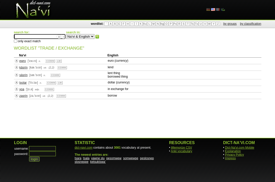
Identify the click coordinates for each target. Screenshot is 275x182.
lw (59, 61)
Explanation (233, 151)
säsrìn (23, 75)
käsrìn (23, 67)
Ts (192, 23)
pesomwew (113, 158)
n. (40, 61)
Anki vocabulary (181, 151)
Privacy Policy (234, 154)
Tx (196, 23)
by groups (230, 24)
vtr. (45, 67)
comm (50, 61)
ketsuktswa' (98, 162)
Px (175, 23)
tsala (86, 158)
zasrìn (23, 96)
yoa (21, 89)
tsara (78, 158)
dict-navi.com (84, 147)
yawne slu (98, 158)
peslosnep (147, 158)
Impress (230, 158)
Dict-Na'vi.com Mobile (239, 147)
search (97, 37)
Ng (162, 23)
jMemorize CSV (181, 147)
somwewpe (130, 158)
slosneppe (82, 162)
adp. (37, 89)
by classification (250, 24)
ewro (22, 61)
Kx (144, 23)
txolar (23, 82)
